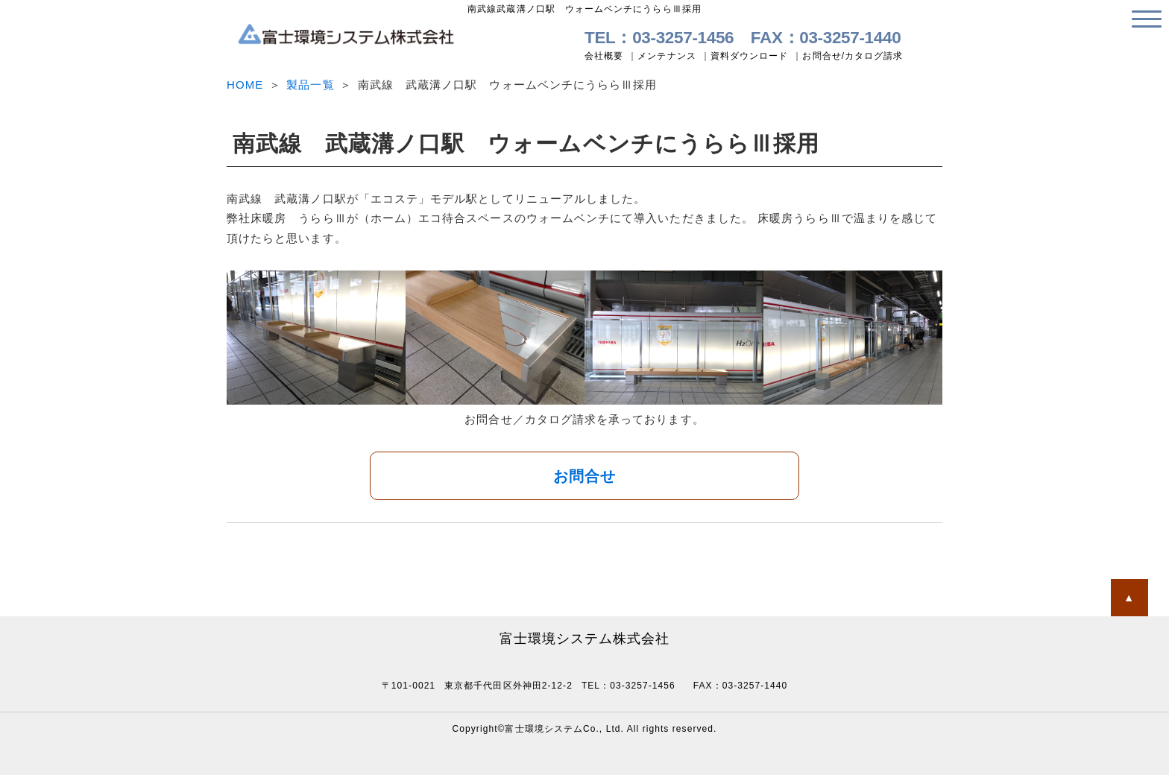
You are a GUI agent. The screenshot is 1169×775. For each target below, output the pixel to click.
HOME (245, 84)
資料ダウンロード (749, 56)
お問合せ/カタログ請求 (852, 56)
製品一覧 (310, 84)
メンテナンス (666, 56)
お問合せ (584, 476)
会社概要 (603, 56)
